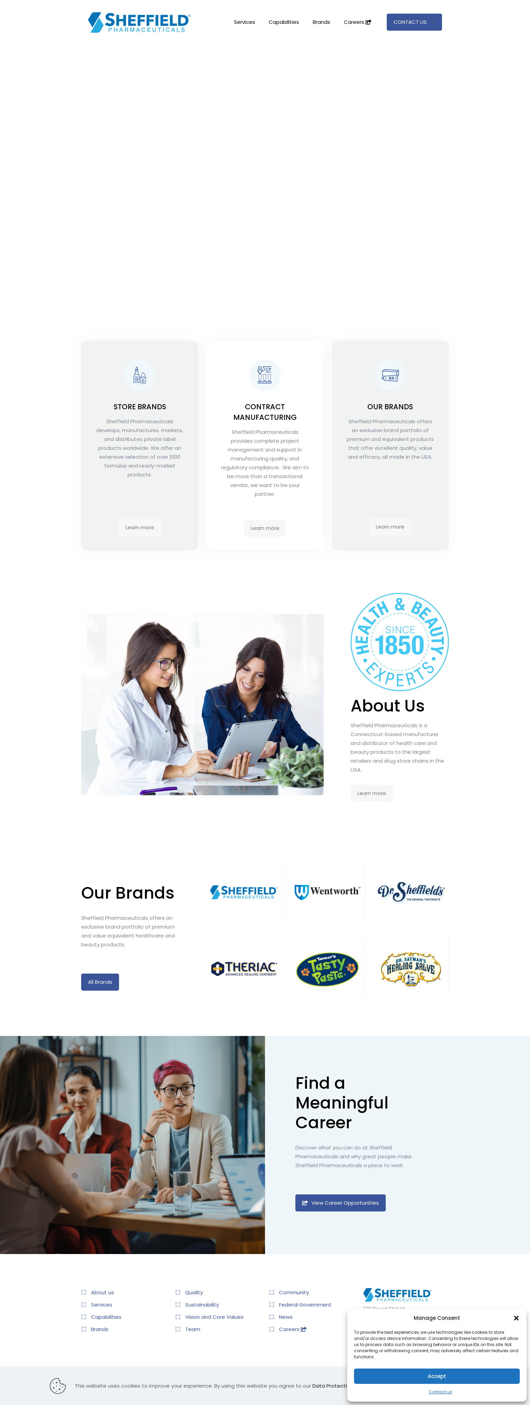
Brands (99, 1329)
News (286, 1316)
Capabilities (106, 1316)
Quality (194, 1292)
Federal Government (305, 1304)
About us (102, 1292)
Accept (437, 1376)
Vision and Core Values (214, 1316)
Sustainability (202, 1304)
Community (294, 1292)
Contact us (440, 1392)
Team (192, 1329)
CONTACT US (414, 22)
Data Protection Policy (340, 1385)
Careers (293, 1329)
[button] (516, 1318)
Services (101, 1304)
